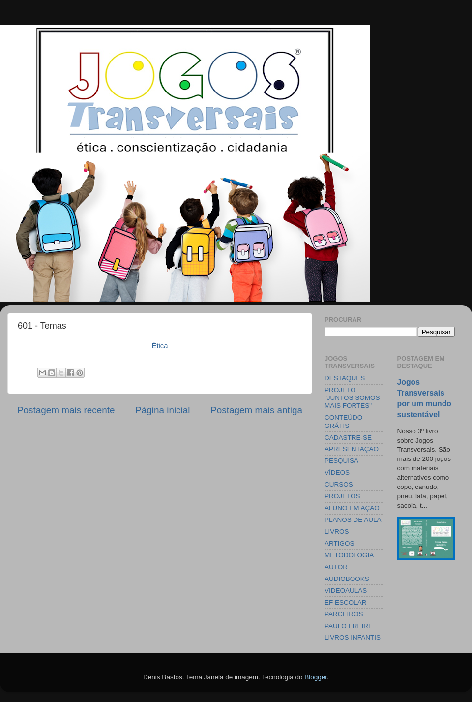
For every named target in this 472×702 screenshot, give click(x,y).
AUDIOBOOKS (346, 578)
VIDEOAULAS (345, 590)
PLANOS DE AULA (353, 519)
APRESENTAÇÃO (351, 449)
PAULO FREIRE (348, 626)
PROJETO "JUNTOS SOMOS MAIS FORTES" (352, 397)
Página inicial (162, 410)
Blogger (315, 677)
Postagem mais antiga (256, 410)
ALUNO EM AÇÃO (352, 508)
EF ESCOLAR (345, 602)
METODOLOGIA (349, 555)
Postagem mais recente (66, 410)
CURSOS (338, 484)
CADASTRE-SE (348, 437)
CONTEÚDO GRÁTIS (343, 421)
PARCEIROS (343, 614)
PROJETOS (342, 496)
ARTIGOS (339, 543)
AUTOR (336, 567)
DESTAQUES (344, 378)
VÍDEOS (337, 472)
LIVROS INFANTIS (352, 637)
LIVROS (336, 531)
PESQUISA (341, 460)
